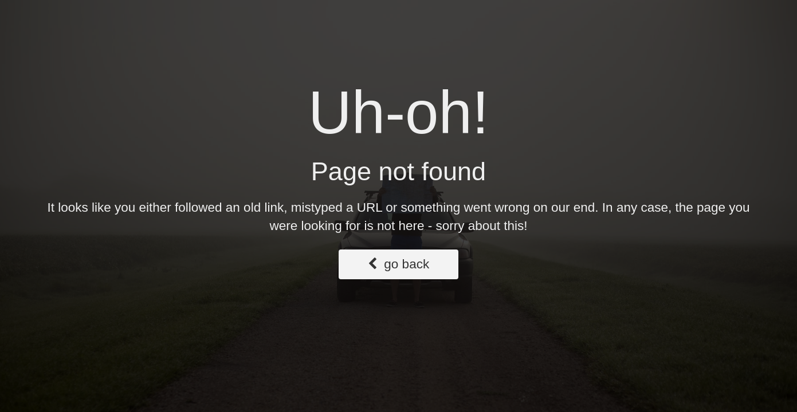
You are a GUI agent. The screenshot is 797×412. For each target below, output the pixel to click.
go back (398, 264)
